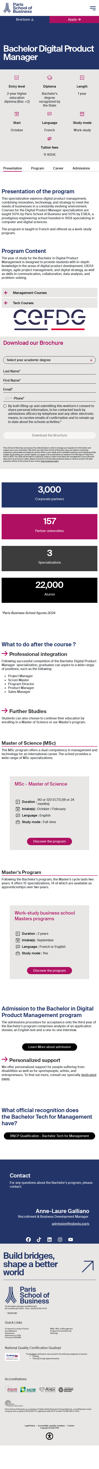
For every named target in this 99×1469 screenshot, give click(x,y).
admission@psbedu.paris (70, 1224)
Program (37, 168)
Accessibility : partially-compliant (51, 1426)
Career (58, 168)
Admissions (81, 168)
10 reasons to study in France (17, 1329)
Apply (72, 19)
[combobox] (8, 398)
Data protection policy (50, 461)
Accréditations (11, 1331)
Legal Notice (30, 1426)
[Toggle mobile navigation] (93, 8)
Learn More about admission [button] (49, 1047)
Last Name (11, 371)
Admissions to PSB (13, 1335)
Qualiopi (33, 1354)
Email (7, 389)
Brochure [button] (23, 19)
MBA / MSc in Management (61, 1329)
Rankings (54, 1333)
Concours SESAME (13, 1338)
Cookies (70, 1426)
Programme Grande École (60, 1331)
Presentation (12, 168)
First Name (11, 380)
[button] (49, 1436)
